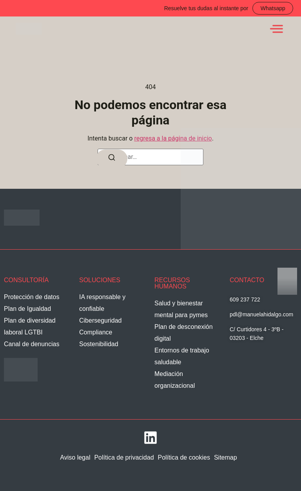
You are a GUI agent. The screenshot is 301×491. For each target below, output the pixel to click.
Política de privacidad (124, 457)
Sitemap (225, 457)
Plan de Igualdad (27, 308)
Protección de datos (31, 297)
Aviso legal (75, 457)
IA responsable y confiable (102, 303)
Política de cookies (184, 457)
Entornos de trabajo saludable (181, 356)
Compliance (95, 332)
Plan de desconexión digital (183, 332)
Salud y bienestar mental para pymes (181, 309)
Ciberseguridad (100, 320)
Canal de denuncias (31, 344)
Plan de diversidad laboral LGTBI (30, 326)
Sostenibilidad (98, 344)
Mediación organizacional (174, 380)
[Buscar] (111, 159)
